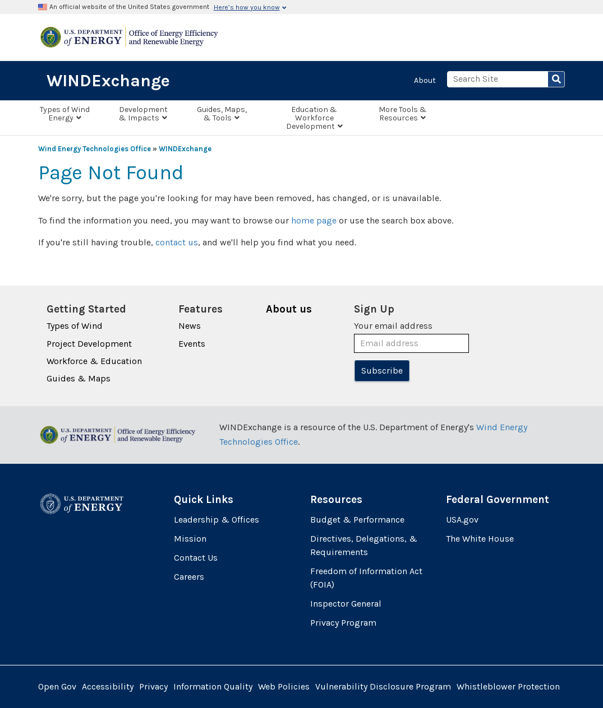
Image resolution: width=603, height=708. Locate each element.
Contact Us (196, 557)
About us (289, 309)
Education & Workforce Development (314, 118)
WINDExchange (108, 81)
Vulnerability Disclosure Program (383, 686)
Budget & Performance (357, 519)
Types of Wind (75, 325)
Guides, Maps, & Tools (222, 114)
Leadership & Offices (216, 519)
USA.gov (462, 519)
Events (191, 343)
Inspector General (345, 603)
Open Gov (57, 686)
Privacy (153, 686)
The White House (480, 538)
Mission (190, 538)
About (425, 80)
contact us (176, 242)
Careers (189, 576)
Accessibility (108, 686)
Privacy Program (343, 622)
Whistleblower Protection (508, 686)
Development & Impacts (143, 114)
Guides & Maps (79, 378)
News (189, 325)
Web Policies (284, 686)
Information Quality (212, 686)
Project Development (89, 343)
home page (314, 220)
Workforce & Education (94, 361)
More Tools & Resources (403, 114)
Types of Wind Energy (65, 114)
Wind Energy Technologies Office (94, 149)
